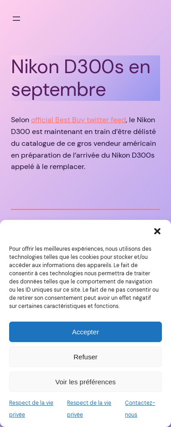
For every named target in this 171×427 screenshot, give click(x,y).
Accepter (85, 332)
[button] (157, 231)
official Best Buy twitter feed (78, 119)
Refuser (85, 357)
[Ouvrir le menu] (16, 18)
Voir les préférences (85, 382)
